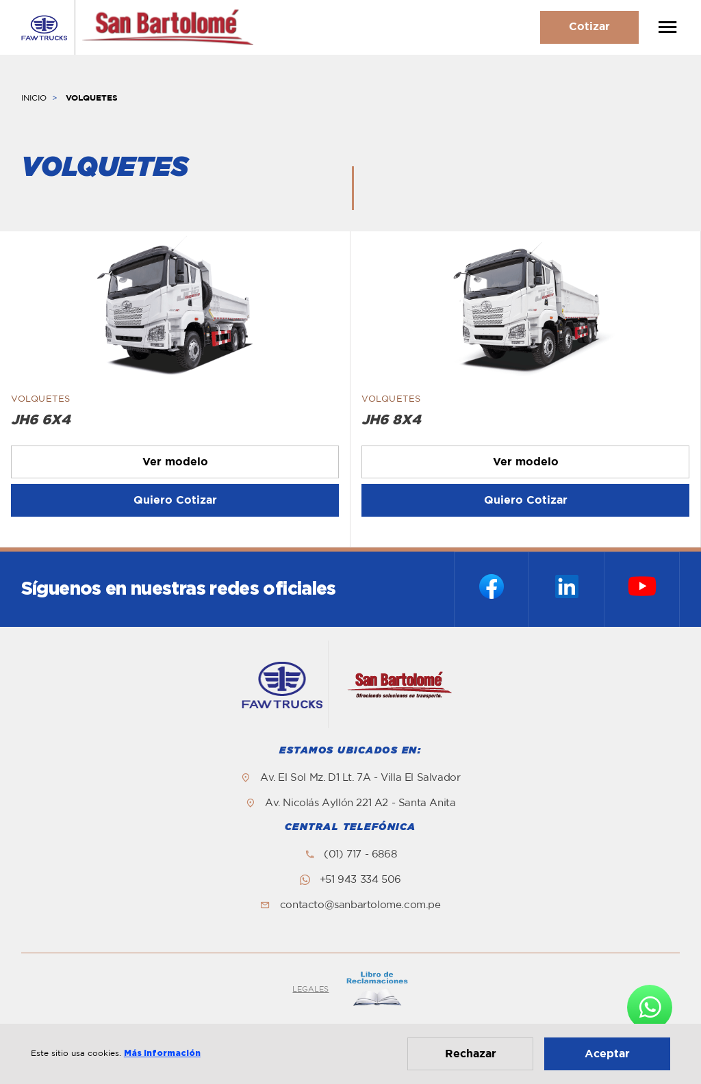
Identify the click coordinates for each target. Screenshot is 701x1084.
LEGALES (310, 989)
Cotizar (589, 26)
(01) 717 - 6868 (360, 854)
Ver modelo (175, 461)
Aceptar (607, 1053)
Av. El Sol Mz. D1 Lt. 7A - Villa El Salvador (360, 778)
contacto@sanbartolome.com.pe (360, 905)
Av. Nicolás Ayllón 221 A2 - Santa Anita (360, 803)
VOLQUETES (92, 98)
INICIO (34, 98)
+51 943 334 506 (360, 880)
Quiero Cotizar (175, 500)
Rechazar (470, 1053)
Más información (162, 1053)
